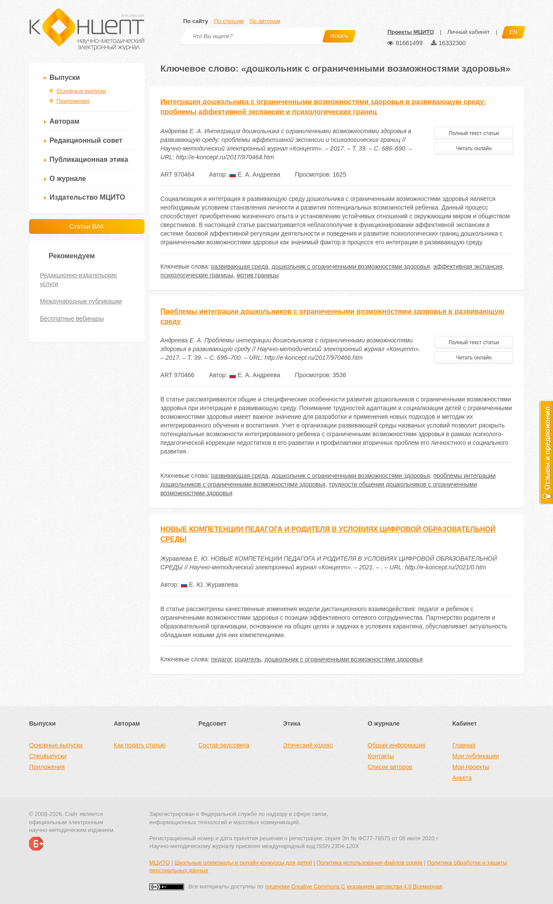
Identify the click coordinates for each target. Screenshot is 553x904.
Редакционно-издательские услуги (78, 279)
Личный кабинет (468, 32)
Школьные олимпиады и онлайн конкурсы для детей (243, 862)
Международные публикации (81, 301)
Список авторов (390, 766)
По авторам (265, 21)
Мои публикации (475, 756)
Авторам (64, 121)
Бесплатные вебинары (72, 318)
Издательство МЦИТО (87, 197)
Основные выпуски (81, 91)
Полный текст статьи (474, 133)
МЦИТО (159, 862)
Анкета (462, 777)
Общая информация (396, 745)
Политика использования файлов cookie (369, 862)
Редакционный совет (85, 140)
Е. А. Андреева (254, 174)
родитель (248, 659)
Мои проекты (470, 766)
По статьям (229, 21)
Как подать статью (139, 745)
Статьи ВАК (86, 226)
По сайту (195, 21)
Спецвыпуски (47, 756)
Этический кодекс (308, 745)
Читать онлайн (474, 148)
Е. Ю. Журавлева (209, 584)
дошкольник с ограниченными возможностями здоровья (351, 266)
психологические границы (197, 275)
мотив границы (258, 275)
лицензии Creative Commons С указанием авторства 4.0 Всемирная (353, 886)
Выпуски (64, 77)
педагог (221, 659)
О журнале (67, 178)
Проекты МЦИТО (410, 32)
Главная (463, 745)
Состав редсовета (223, 745)
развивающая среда (239, 266)
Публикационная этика (88, 159)
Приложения (72, 101)
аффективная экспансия (467, 266)
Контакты (381, 756)
